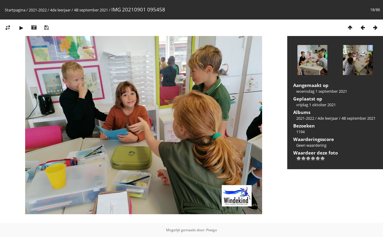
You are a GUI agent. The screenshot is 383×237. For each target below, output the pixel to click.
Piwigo (211, 229)
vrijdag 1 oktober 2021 (316, 104)
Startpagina (15, 10)
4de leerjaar (60, 10)
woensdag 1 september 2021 (321, 91)
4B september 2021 (91, 10)
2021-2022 (38, 10)
